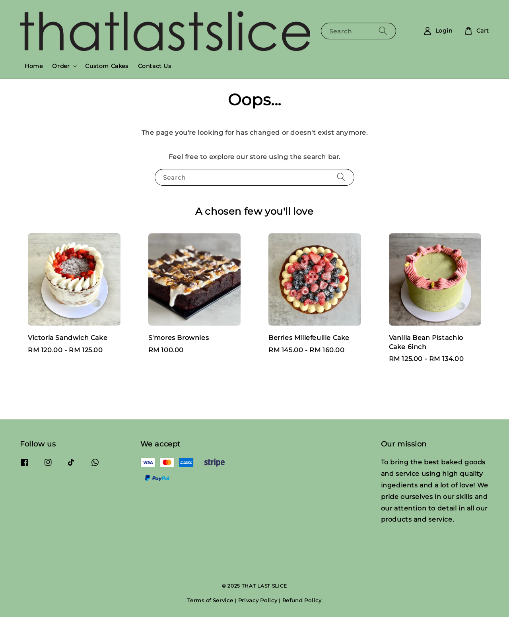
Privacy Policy (258, 600)
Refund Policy (302, 600)
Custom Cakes (106, 66)
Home (34, 66)
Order (61, 66)
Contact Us (154, 66)
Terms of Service (210, 600)
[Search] (383, 31)
